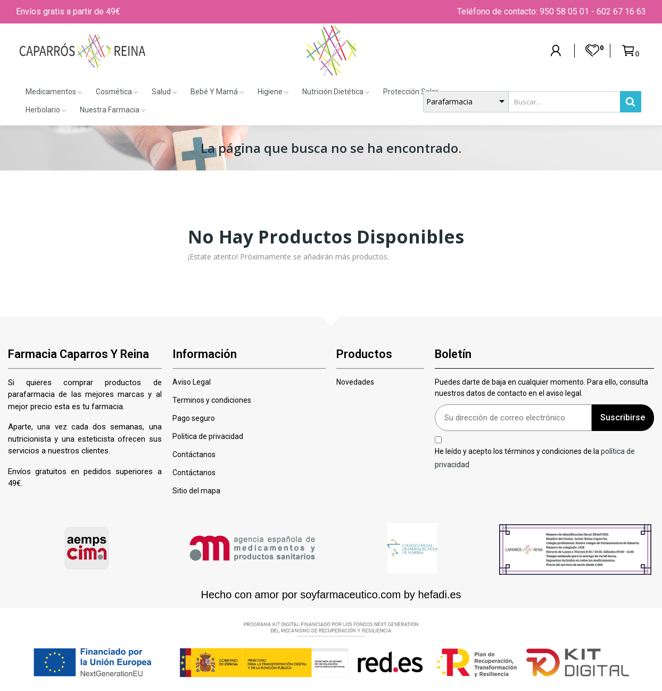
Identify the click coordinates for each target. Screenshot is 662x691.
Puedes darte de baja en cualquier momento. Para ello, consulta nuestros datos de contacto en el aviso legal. (541, 387)
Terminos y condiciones (211, 400)
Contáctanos (194, 454)
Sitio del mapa (196, 490)
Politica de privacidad (207, 436)
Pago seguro (193, 418)
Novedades (355, 382)
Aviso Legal (191, 382)
